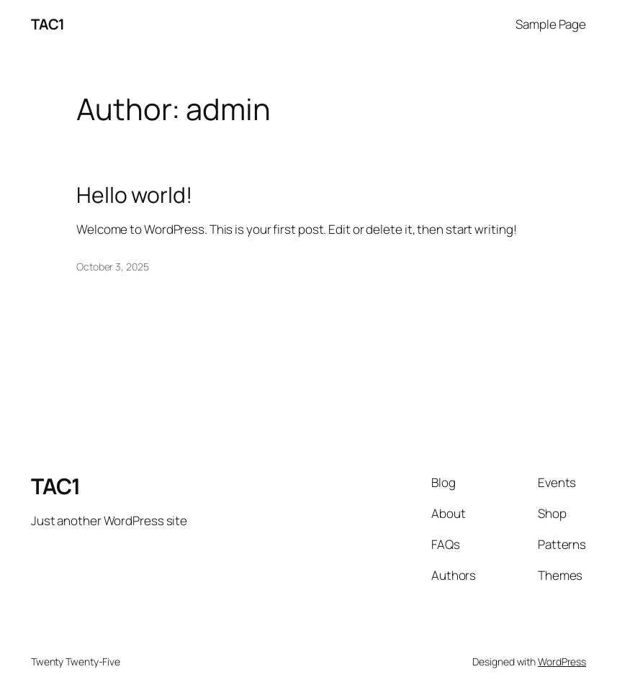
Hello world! (134, 195)
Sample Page (550, 24)
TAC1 (48, 24)
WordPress (562, 661)
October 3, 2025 (112, 266)
